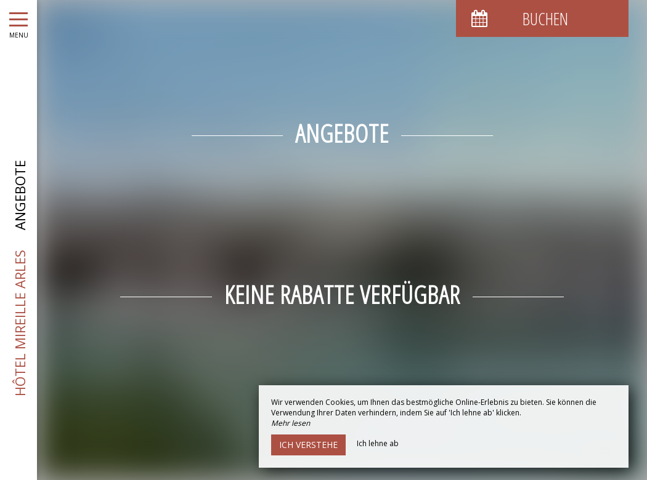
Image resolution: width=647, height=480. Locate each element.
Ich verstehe (308, 444)
